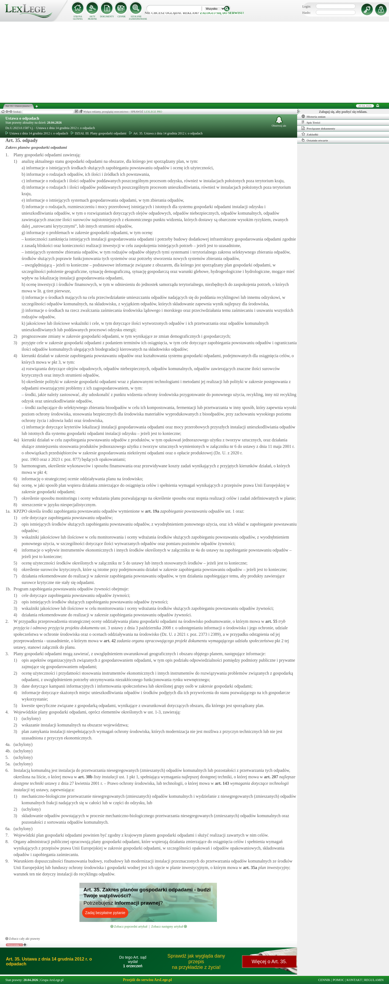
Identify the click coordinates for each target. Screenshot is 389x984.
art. (151, 511)
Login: (306, 6)
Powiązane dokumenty (318, 128)
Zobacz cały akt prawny (22, 939)
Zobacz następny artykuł (169, 926)
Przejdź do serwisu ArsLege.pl (147, 980)
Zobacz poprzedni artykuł (128, 926)
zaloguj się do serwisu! (222, 13)
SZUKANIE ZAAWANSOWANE (136, 17)
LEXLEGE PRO (153, 111)
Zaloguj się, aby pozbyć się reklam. (343, 112)
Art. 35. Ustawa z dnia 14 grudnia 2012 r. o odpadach (166, 133)
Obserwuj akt (279, 121)
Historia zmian (313, 116)
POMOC (338, 980)
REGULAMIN (374, 980)
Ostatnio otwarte (314, 140)
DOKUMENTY (107, 16)
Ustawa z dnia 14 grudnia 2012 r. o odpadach (36, 133)
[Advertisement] (194, 62)
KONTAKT (354, 980)
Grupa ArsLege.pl (51, 980)
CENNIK (122, 16)
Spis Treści (310, 122)
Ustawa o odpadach (22, 118)
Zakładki (309, 134)
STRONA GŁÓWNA (78, 17)
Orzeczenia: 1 (14, 945)
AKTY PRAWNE (92, 17)
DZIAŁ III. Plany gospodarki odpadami (98, 133)
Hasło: (306, 13)
